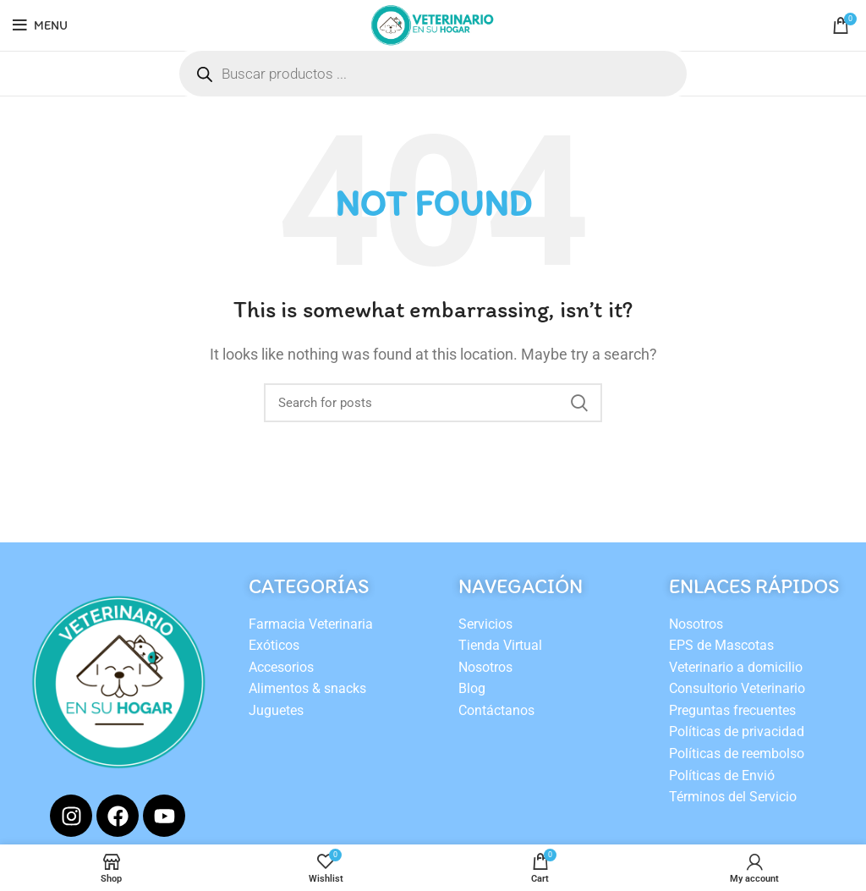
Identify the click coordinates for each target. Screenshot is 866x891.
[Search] (433, 402)
